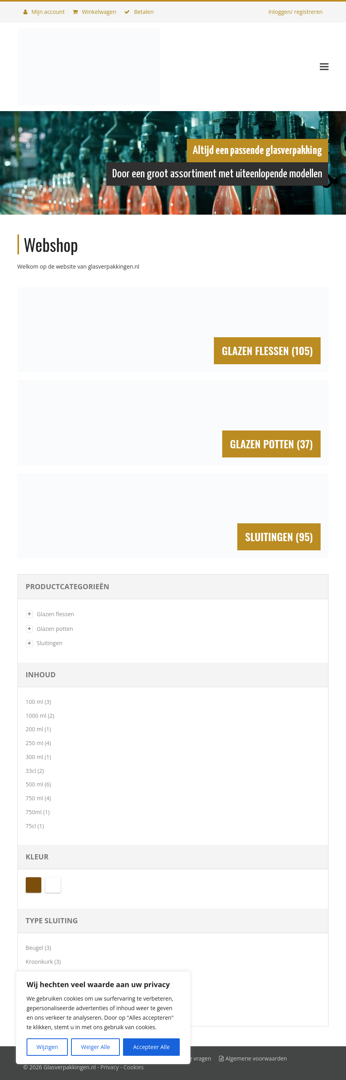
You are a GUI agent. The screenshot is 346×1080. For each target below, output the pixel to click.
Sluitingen (50, 643)
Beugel (35, 947)
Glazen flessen (55, 614)
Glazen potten (55, 628)
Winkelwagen (94, 11)
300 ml (34, 757)
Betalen (139, 11)
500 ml (34, 784)
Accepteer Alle (151, 1047)
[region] (103, 1017)
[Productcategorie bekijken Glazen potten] (173, 422)
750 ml (34, 798)
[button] (324, 66)
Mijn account (44, 11)
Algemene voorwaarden (253, 1058)
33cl (31, 770)
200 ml (34, 729)
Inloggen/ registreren (295, 11)
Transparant (53, 885)
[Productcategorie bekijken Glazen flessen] (173, 330)
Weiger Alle (95, 1047)
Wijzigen (47, 1047)
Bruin (33, 885)
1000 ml (36, 715)
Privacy (109, 1067)
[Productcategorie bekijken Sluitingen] (173, 516)
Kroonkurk (39, 961)
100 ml (34, 701)
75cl (31, 826)
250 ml (34, 743)
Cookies (133, 1067)
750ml (34, 812)
